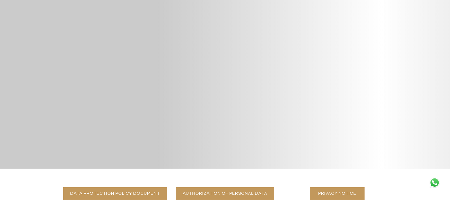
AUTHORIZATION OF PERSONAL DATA (228, 193)
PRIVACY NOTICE (341, 193)
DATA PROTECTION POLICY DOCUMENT (118, 193)
